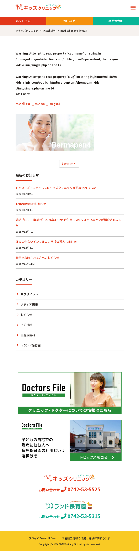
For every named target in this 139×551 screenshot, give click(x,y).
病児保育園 (115, 21)
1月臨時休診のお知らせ (31, 204)
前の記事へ (69, 164)
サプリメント (29, 294)
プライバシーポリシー (42, 538)
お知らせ (26, 315)
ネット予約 (23, 21)
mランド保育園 (31, 345)
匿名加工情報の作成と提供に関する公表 (86, 538)
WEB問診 (69, 21)
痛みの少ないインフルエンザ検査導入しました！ (48, 242)
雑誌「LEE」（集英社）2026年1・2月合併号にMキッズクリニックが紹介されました (68, 223)
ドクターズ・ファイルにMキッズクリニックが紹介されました (56, 188)
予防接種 (26, 325)
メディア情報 (29, 304)
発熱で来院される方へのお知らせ (37, 258)
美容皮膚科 (28, 335)
